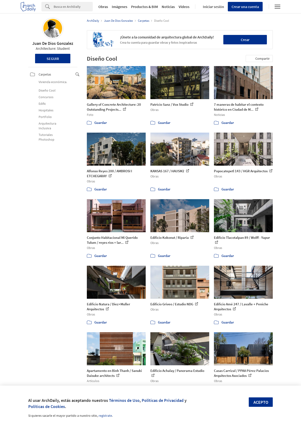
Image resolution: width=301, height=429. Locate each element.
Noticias (168, 6)
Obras (103, 6)
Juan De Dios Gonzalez (52, 43)
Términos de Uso (124, 400)
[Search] (73, 6)
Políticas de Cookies (46, 406)
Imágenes (119, 6)
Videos (184, 6)
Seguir (53, 58)
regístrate (105, 415)
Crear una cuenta (245, 6)
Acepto (260, 402)
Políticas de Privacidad (163, 400)
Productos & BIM (144, 6)
